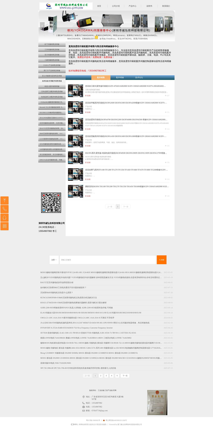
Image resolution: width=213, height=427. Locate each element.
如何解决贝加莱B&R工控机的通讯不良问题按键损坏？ (63, 288)
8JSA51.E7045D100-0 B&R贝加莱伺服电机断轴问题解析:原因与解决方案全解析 (73, 303)
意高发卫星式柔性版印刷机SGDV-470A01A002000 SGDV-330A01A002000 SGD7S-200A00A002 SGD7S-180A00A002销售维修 (124, 86)
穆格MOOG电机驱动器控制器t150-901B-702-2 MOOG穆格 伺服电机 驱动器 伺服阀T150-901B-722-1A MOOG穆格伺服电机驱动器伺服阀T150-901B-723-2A (101, 343)
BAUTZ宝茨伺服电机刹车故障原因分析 (57, 282)
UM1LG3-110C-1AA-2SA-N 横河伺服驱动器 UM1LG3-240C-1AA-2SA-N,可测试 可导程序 (77, 318)
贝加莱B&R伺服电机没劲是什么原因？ (56, 293)
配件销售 (101, 77)
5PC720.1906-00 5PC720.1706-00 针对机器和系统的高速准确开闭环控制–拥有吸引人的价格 (78, 368)
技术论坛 (139, 77)
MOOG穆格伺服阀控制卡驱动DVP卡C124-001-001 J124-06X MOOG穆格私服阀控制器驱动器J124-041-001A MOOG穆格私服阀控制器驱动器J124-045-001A (101, 272)
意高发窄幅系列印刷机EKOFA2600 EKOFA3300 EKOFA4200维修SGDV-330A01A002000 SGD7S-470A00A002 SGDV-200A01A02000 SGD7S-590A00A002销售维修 (125, 103)
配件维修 (120, 77)
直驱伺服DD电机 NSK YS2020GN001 (55, 363)
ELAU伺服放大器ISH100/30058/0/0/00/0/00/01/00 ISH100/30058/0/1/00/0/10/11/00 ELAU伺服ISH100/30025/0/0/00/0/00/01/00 (90, 313)
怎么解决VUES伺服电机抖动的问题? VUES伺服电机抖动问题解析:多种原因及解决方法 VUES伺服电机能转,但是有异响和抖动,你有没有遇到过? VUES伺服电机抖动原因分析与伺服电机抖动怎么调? (101, 277)
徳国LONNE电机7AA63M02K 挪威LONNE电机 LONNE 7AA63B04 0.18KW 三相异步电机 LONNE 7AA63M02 (85, 338)
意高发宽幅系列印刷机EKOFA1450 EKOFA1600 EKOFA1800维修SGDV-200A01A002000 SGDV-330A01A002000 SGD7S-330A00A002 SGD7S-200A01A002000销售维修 (124, 136)
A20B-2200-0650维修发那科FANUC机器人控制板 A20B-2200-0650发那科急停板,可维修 (76, 308)
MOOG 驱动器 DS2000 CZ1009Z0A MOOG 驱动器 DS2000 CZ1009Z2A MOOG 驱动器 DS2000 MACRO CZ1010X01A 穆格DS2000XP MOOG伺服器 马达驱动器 (101, 358)
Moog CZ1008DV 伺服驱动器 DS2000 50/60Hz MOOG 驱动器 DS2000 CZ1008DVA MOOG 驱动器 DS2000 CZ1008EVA (89, 353)
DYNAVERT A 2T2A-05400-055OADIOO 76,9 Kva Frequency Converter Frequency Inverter (76, 328)
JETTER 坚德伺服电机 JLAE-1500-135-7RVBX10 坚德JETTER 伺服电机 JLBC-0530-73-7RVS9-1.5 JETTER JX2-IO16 (88, 333)
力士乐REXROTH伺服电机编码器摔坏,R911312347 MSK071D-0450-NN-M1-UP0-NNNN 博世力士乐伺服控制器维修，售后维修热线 (94, 323)
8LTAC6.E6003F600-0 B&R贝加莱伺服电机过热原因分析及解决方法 (68, 298)
